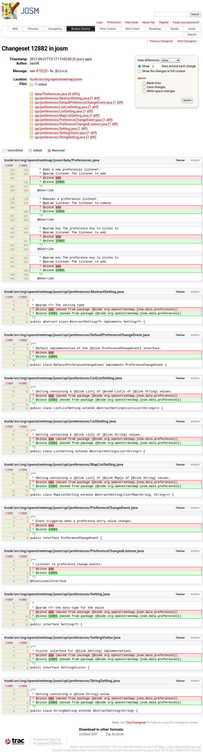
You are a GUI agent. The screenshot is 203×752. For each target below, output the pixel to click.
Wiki (15, 28)
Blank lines (154, 83)
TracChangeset (136, 722)
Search (192, 34)
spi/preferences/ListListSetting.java (61, 107)
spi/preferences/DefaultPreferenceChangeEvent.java (74, 102)
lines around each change (173, 66)
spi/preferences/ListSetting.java (59, 111)
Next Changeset (187, 41)
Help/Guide (131, 22)
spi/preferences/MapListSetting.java (62, 115)
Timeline (33, 28)
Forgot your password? (186, 22)
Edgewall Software (49, 743)
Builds (175, 28)
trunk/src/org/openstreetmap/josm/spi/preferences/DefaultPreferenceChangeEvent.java (77, 335)
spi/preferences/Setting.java (56, 128)
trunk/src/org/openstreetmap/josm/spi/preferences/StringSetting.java (62, 680)
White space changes (161, 91)
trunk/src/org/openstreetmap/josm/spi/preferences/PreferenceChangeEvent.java (71, 507)
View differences (148, 60)
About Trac (148, 22)
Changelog (54, 28)
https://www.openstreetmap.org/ (179, 746)
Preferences (114, 22)
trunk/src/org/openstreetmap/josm (56, 79)
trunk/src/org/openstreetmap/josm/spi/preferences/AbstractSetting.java (64, 291)
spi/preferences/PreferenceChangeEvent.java (68, 120)
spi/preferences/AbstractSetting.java (62, 98)
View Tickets (108, 28)
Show (144, 66)
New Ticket (133, 28)
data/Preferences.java (51, 94)
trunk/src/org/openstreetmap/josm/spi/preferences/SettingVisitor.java (62, 637)
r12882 (23, 165)
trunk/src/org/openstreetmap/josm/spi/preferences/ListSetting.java (60, 421)
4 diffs (74, 94)
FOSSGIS (104, 746)
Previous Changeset (161, 41)
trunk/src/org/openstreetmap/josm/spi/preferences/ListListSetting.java (63, 378)
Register (164, 22)
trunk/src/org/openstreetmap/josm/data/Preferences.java (51, 160)
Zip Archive (115, 734)
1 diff (95, 98)
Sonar (192, 28)
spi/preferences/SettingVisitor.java (61, 133)
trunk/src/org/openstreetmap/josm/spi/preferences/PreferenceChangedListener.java (74, 551)
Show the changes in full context (161, 71)
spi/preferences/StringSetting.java (60, 137)
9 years (79, 59)
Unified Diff (88, 734)
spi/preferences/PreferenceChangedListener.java (71, 124)
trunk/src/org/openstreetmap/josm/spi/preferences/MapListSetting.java (63, 464)
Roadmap (155, 28)
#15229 (41, 71)
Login (99, 22)
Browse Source (80, 28)
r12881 (9, 165)
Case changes (156, 87)
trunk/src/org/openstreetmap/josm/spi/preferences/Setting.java (57, 594)
